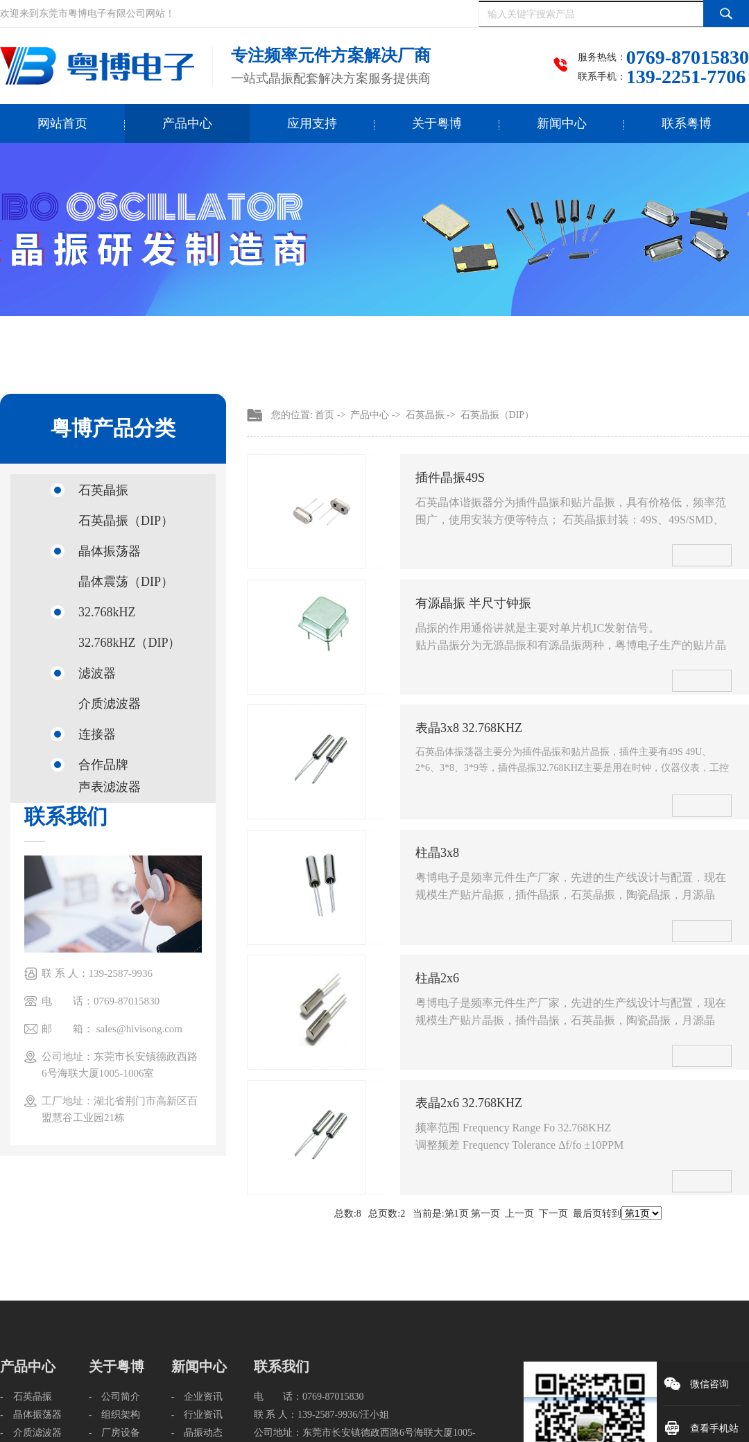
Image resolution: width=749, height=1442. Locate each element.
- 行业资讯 (197, 1414)
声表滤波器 (109, 787)
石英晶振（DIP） (125, 521)
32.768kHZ (107, 612)
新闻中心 (562, 123)
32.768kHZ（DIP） (129, 643)
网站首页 (62, 123)
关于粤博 (437, 123)
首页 (324, 415)
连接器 (97, 734)
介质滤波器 (109, 704)
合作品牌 (103, 765)
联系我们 (281, 1366)
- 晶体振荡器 (31, 1414)
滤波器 (97, 673)
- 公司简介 (115, 1396)
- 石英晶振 (26, 1396)
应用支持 (312, 123)
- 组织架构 (115, 1414)
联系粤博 (687, 123)
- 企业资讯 (197, 1396)
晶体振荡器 (109, 551)
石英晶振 (103, 490)
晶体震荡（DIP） (125, 582)
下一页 (553, 1213)
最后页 (587, 1213)
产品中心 (187, 123)
